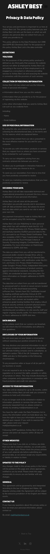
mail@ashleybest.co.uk (20, 515)
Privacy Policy (25, 549)
